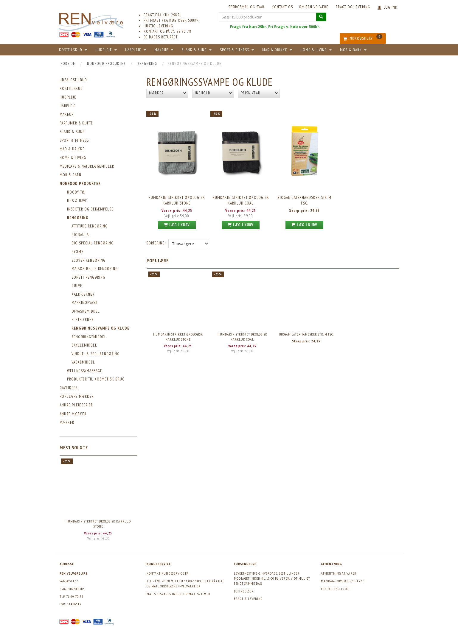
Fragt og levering (353, 7)
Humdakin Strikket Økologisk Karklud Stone (98, 523)
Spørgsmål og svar (246, 7)
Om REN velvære (313, 7)
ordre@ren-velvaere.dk (180, 586)
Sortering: (156, 242)
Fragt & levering (248, 598)
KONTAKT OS (282, 7)
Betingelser (244, 591)
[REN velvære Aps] (91, 21)
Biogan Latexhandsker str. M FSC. (304, 200)
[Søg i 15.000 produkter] (321, 17)
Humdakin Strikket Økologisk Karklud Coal (240, 200)
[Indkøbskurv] (363, 38)
